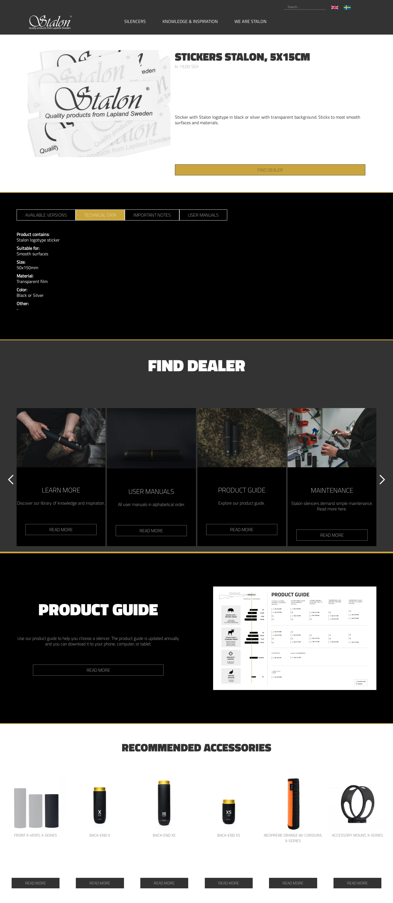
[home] (51, 21)
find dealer (270, 170)
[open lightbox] (99, 103)
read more (61, 529)
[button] (138, 21)
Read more (98, 670)
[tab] (46, 214)
